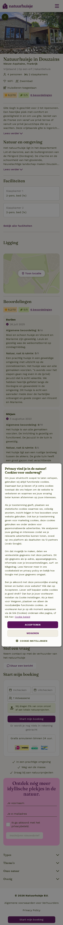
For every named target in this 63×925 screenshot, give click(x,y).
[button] (31, 641)
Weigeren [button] (33, 633)
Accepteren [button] (32, 625)
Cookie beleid (22, 616)
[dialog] (31, 555)
